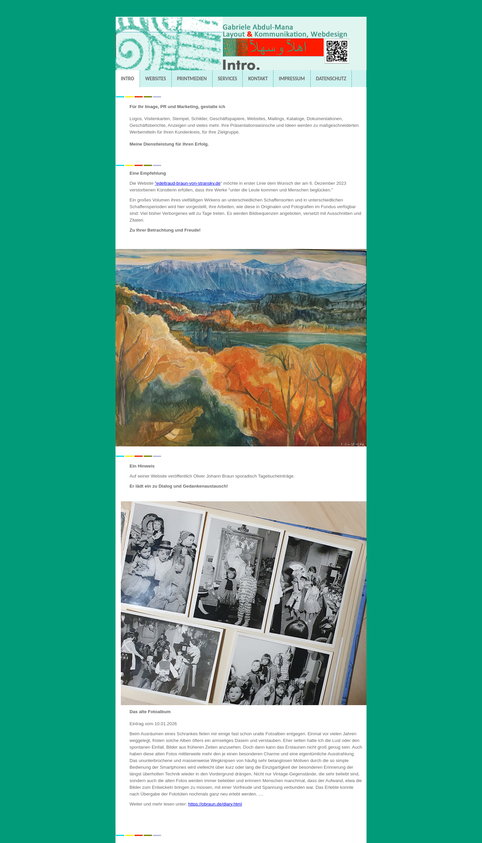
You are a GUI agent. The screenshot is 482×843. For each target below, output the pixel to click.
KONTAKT (258, 79)
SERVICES (227, 79)
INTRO (127, 79)
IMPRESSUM (292, 79)
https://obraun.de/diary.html (215, 804)
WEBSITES (155, 79)
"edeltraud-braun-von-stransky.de (187, 183)
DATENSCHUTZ (331, 79)
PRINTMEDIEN (192, 79)
